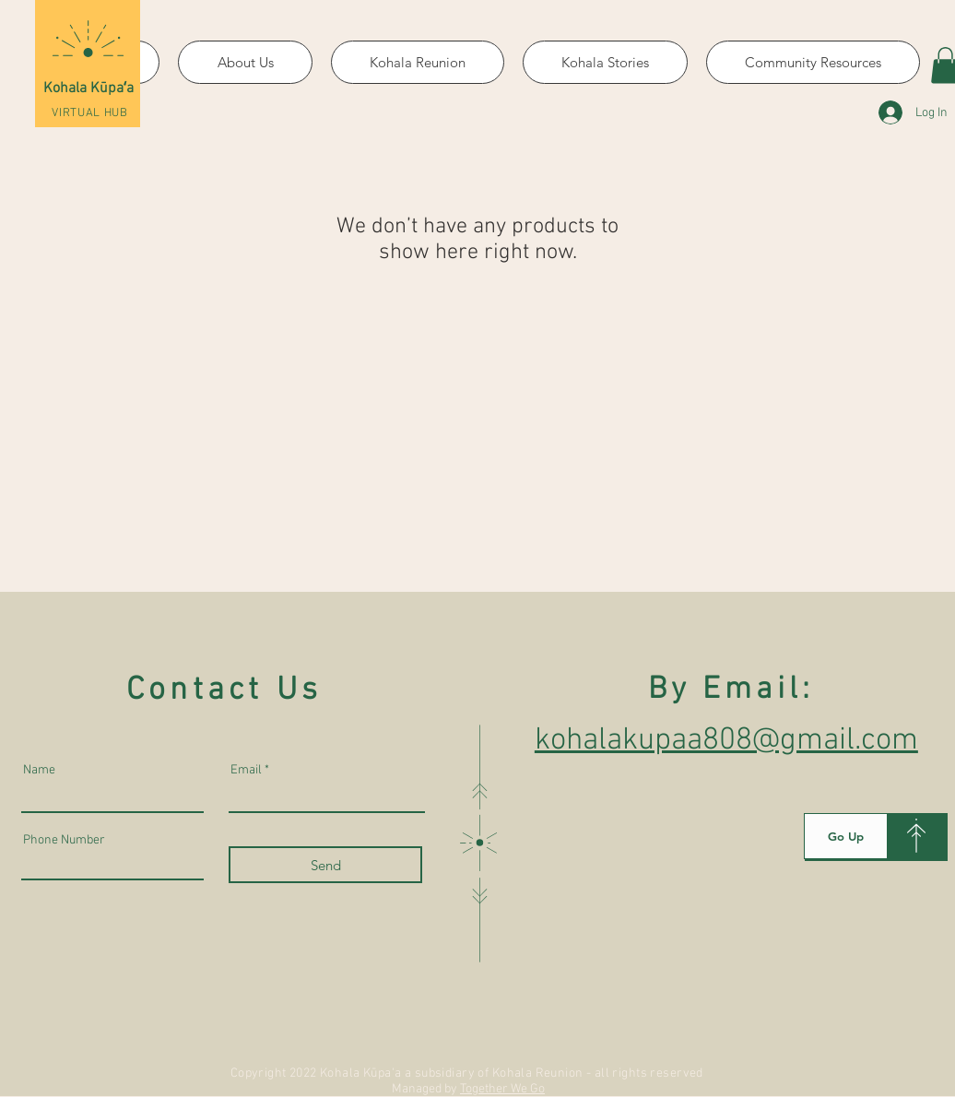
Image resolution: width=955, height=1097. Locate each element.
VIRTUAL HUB (89, 113)
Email (246, 770)
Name (39, 770)
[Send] (325, 864)
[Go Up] (846, 836)
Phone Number (64, 840)
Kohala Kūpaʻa (88, 88)
